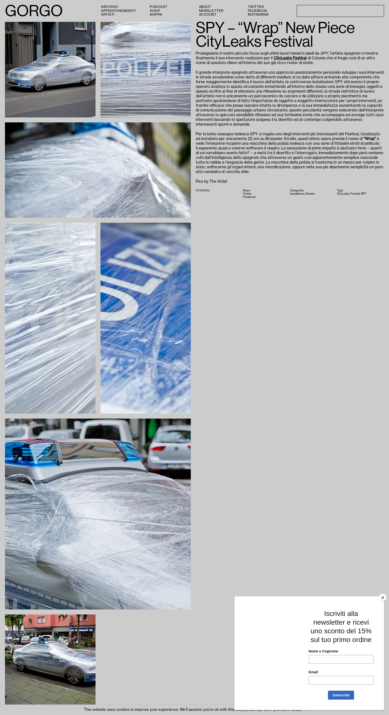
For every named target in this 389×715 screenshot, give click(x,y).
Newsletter (211, 10)
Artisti (108, 14)
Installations (297, 193)
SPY (363, 193)
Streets (310, 193)
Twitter (256, 6)
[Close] (383, 597)
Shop (155, 10)
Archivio (109, 6)
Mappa (156, 14)
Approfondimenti (118, 10)
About (205, 6)
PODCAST (158, 6)
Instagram (258, 14)
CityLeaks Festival (290, 58)
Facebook (257, 10)
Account (208, 14)
